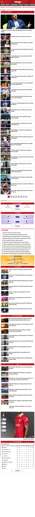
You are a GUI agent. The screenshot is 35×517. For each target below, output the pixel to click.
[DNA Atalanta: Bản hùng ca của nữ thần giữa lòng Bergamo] (17, 368)
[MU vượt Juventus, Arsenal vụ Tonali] (18, 232)
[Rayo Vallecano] (27, 263)
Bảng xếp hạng (20, 200)
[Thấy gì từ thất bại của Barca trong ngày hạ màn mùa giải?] (17, 151)
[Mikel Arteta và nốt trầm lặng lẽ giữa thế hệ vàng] (17, 310)
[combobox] (17, 444)
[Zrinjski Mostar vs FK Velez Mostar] (17, 206)
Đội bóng (24, 200)
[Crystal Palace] (8, 263)
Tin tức (30, 200)
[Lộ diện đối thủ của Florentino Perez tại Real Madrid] (17, 111)
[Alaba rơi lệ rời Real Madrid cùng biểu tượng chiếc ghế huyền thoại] (17, 171)
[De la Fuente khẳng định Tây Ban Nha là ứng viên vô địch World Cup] (17, 97)
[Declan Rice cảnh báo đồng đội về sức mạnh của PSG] (18, 242)
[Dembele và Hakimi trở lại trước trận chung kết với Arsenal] (18, 238)
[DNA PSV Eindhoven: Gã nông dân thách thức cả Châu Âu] (17, 385)
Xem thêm (17, 209)
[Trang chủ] (3, 9)
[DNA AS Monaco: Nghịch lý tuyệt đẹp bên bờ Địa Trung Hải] (17, 402)
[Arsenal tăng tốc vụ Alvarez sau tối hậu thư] (17, 37)
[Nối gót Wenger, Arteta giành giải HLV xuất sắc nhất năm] (18, 236)
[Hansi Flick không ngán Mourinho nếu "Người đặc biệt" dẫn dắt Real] (17, 144)
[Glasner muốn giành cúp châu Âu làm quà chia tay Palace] (18, 244)
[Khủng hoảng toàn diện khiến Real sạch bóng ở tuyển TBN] (17, 70)
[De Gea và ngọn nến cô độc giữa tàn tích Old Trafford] (17, 293)
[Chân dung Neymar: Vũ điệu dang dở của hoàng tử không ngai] (17, 337)
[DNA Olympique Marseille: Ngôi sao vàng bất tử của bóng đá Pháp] (17, 374)
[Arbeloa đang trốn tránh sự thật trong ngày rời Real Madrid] (17, 137)
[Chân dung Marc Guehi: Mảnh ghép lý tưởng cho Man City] (17, 348)
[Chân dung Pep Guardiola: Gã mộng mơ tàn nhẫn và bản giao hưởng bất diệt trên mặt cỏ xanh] (17, 320)
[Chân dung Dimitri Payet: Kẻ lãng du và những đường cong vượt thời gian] (17, 331)
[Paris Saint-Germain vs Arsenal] (18, 258)
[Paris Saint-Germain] (8, 260)
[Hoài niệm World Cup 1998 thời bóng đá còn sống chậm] (17, 288)
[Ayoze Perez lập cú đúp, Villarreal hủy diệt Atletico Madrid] (17, 117)
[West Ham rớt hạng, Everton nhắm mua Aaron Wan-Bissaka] (18, 253)
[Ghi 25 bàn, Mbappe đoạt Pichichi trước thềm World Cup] (17, 191)
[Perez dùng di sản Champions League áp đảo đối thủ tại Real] (17, 178)
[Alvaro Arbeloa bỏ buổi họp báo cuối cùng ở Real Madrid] (17, 164)
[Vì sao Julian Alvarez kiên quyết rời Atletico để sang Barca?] (17, 77)
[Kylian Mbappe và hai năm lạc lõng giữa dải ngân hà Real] (17, 131)
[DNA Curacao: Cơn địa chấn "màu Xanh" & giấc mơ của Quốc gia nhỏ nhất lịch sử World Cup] (17, 380)
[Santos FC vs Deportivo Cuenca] (17, 216)
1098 (24, 196)
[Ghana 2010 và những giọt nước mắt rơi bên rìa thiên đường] (17, 299)
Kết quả (7, 4)
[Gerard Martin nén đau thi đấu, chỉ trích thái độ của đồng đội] (17, 158)
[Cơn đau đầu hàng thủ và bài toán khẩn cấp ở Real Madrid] (17, 63)
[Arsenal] (27, 260)
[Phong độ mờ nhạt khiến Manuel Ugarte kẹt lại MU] (18, 234)
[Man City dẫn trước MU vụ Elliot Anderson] (18, 240)
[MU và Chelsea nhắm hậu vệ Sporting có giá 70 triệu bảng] (18, 246)
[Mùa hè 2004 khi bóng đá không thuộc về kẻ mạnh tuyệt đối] (17, 282)
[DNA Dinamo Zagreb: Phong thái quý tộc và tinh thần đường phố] (17, 391)
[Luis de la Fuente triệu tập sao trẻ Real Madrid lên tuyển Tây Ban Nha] (17, 84)
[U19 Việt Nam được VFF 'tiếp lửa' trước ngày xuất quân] (18, 249)
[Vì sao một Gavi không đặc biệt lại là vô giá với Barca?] (17, 50)
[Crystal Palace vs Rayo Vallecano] (18, 262)
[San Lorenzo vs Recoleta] (17, 221)
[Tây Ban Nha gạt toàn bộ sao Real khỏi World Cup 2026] (17, 90)
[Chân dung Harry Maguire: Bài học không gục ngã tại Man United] (17, 359)
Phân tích (27, 200)
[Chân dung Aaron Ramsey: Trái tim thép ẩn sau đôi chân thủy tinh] (17, 326)
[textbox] (5, 444)
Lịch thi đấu (3, 4)
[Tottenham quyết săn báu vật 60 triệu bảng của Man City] (18, 251)
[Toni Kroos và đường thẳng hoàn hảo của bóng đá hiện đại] (17, 104)
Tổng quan (8, 200)
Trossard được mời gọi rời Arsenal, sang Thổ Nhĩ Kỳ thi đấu (19, 7)
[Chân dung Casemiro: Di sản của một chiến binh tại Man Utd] (17, 342)
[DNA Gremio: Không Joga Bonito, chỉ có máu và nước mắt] (17, 408)
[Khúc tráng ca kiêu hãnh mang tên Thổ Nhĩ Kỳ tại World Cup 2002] (17, 304)
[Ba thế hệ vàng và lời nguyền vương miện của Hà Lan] (17, 271)
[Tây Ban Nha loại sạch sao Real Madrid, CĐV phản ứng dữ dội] (17, 57)
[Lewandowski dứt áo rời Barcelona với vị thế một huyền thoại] (17, 124)
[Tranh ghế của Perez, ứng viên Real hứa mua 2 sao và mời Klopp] (17, 24)
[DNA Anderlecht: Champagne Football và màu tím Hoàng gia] (17, 396)
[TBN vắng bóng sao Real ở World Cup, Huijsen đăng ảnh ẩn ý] (17, 43)
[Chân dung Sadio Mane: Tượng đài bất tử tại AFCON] (17, 354)
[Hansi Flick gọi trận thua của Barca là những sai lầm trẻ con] (17, 184)
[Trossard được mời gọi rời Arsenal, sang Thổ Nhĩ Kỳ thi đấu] (18, 248)
